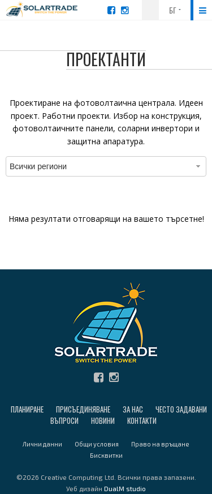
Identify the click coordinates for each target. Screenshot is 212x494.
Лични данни (42, 444)
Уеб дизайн (106, 488)
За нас (133, 409)
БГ (172, 10)
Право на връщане (160, 444)
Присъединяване (83, 409)
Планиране (27, 409)
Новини (103, 420)
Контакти (142, 420)
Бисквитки (106, 455)
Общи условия (97, 444)
